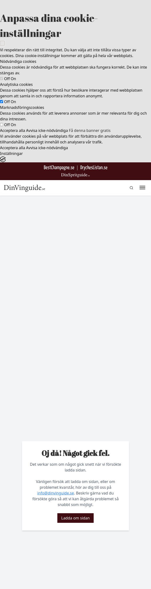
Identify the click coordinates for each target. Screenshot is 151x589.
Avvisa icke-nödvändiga (47, 130)
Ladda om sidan (75, 518)
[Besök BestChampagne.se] (59, 167)
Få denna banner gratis (89, 130)
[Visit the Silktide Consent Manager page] (75, 159)
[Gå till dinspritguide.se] (75, 175)
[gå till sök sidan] (131, 187)
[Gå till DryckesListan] (93, 167)
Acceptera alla (12, 130)
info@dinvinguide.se (55, 493)
